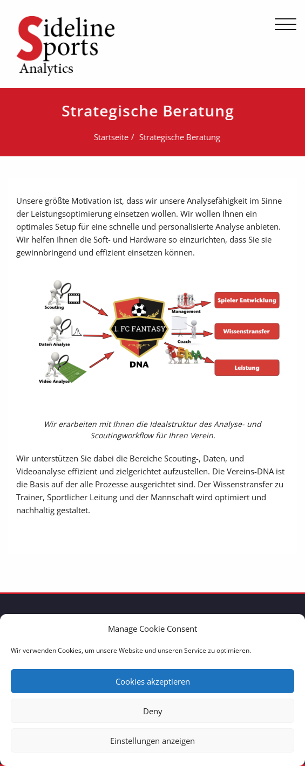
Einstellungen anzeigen (152, 740)
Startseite (110, 137)
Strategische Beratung (178, 137)
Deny (152, 711)
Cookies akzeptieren (153, 681)
